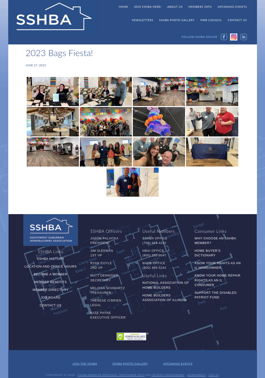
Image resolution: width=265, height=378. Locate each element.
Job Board (50, 297)
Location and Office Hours (51, 266)
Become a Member (50, 274)
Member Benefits (50, 282)
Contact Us (50, 305)
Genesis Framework (168, 370)
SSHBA (53, 17)
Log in (214, 370)
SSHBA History (50, 258)
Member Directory (50, 290)
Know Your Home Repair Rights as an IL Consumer (217, 280)
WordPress (196, 370)
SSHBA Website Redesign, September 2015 (111, 370)
